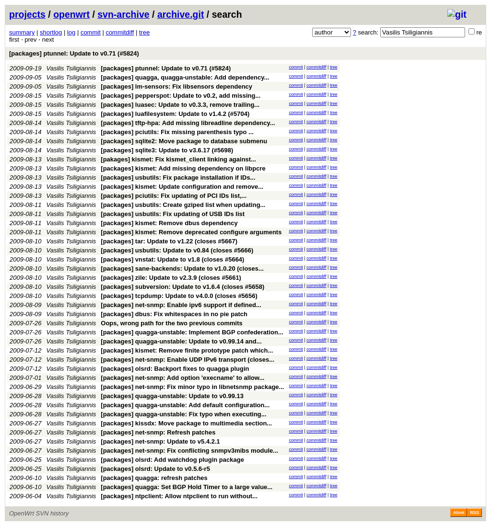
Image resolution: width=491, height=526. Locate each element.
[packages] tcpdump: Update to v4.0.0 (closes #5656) (179, 295)
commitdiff (119, 32)
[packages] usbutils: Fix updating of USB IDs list (173, 213)
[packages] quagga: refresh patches (154, 477)
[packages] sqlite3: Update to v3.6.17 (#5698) (167, 150)
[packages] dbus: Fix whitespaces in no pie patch (174, 314)
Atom (458, 512)
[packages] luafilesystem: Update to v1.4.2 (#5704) (175, 113)
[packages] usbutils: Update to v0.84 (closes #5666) (177, 250)
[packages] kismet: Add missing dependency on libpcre (183, 168)
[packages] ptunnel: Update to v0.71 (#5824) (74, 53)
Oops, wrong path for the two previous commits (171, 323)
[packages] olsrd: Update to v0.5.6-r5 (155, 468)
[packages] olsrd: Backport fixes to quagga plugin (175, 368)
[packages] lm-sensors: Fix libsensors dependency (176, 86)
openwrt (71, 14)
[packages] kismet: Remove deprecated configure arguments (191, 232)
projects (27, 14)
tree (144, 32)
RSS (474, 512)
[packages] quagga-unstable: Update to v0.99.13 (172, 396)
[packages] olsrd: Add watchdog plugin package (172, 459)
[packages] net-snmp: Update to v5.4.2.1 (160, 441)
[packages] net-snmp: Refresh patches (158, 432)
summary (22, 32)
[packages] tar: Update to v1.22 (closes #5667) (169, 241)
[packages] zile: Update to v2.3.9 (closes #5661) (171, 277)
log (71, 32)
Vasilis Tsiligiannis (71, 68)
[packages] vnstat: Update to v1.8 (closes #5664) (172, 259)
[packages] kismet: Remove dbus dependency (169, 223)
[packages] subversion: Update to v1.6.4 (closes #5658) (182, 286)
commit (91, 32)
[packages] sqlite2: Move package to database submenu (184, 141)
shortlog (51, 32)
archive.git (180, 14)
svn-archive (123, 14)
